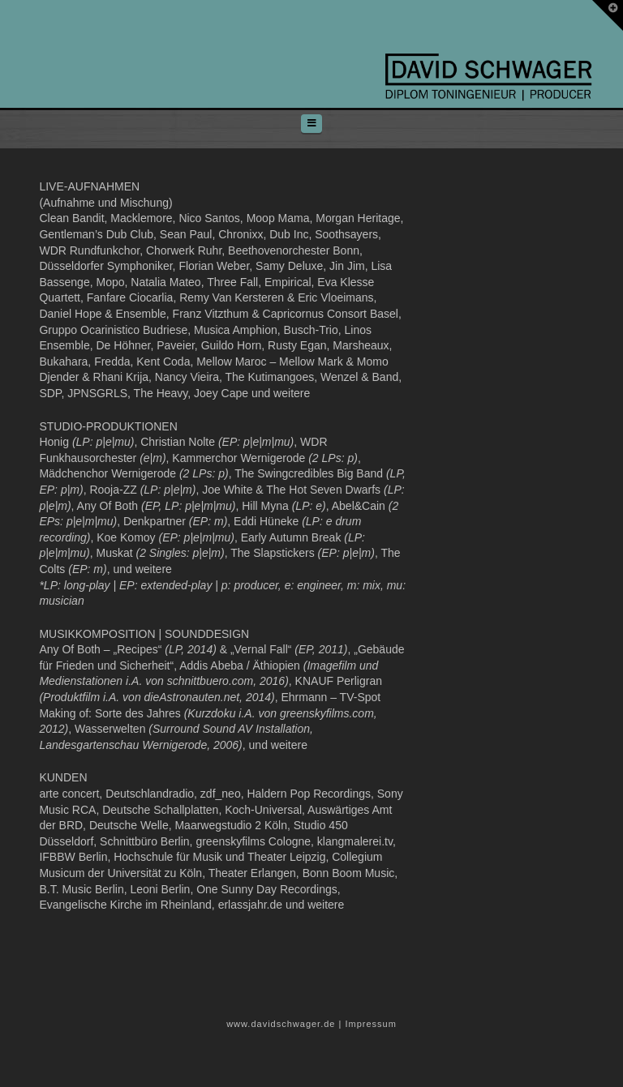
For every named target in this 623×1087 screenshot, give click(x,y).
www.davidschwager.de (280, 1024)
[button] (311, 123)
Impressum (370, 1024)
